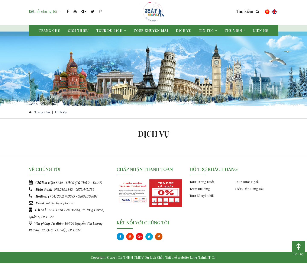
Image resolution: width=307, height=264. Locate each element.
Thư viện (235, 30)
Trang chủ (49, 30)
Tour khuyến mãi (151, 30)
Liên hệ (260, 30)
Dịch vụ (183, 30)
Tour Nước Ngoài (247, 182)
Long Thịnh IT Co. (203, 258)
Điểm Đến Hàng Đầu (250, 190)
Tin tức (208, 30)
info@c (51, 203)
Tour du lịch (111, 30)
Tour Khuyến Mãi (202, 196)
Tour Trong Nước (202, 182)
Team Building (200, 190)
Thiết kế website (177, 258)
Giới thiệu (78, 30)
